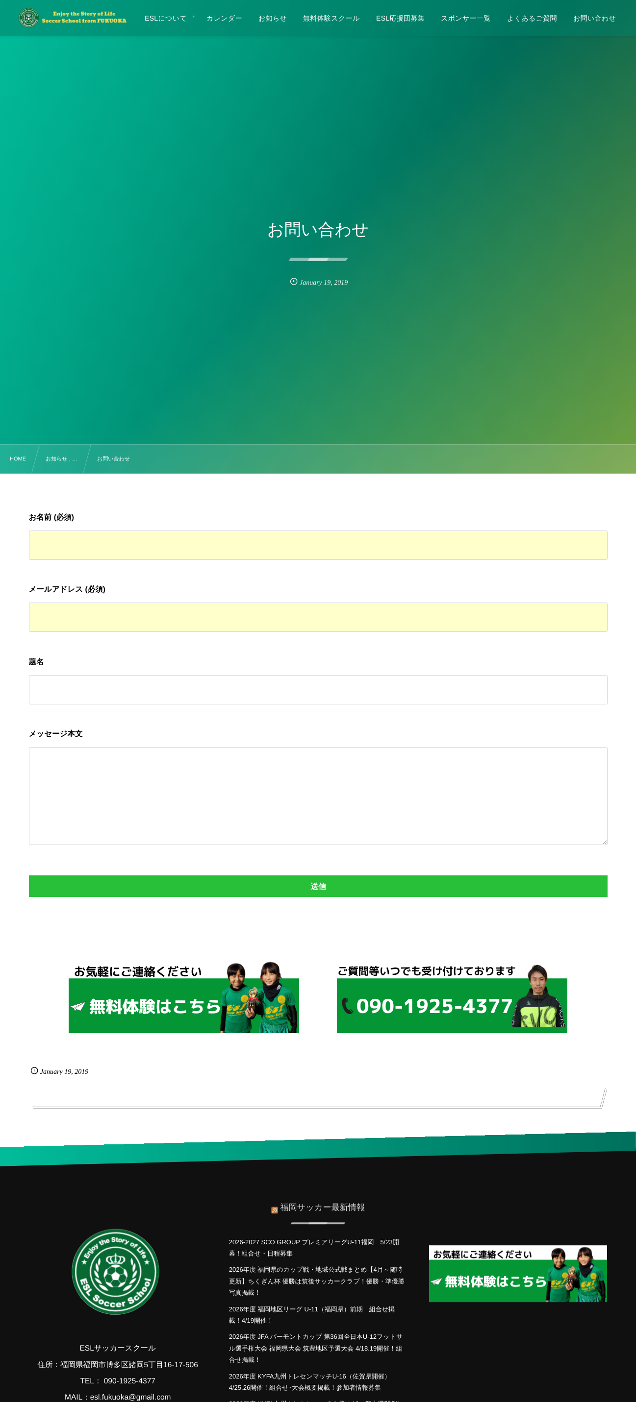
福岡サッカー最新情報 (322, 1200)
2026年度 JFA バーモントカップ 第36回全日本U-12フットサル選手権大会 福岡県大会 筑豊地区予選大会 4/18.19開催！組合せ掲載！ (316, 1348)
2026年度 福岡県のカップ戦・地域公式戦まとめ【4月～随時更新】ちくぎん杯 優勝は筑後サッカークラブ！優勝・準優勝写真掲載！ (317, 1281)
